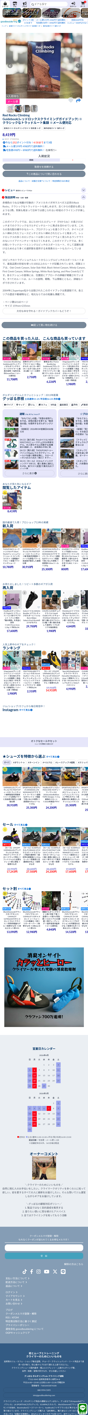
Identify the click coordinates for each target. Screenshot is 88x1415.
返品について (24, 181)
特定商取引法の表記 (61, 181)
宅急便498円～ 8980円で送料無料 (50, 21)
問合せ (83, 1409)
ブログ (24, 4)
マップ (20, 404)
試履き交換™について (41, 181)
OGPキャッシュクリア (18, 1332)
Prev (10, 65)
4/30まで (28, 21)
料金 (53, 404)
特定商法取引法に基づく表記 (21, 1321)
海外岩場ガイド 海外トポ (52, 26)
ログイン (73, 4)
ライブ (8, 404)
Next (78, 65)
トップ (4, 26)
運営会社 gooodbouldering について (25, 1328)
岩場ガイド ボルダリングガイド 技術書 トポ (24, 26)
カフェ (42, 404)
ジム (15, 4)
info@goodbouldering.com (44, 1395)
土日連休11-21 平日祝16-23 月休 (42, 399)
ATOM (15, 1317)
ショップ (5, 4)
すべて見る (25, 710)
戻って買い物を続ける (44, 325)
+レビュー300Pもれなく (77, 21)
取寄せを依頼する (43, 166)
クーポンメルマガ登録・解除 (21, 1313)
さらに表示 (29, 473)
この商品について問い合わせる (44, 174)
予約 (74, 404)
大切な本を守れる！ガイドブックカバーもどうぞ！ (44, 311)
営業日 (64, 404)
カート (82, 4)
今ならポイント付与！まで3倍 (27, 142)
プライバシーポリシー (17, 1325)
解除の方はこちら (73, 1264)
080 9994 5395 (44, 1390)
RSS (8, 1317)
